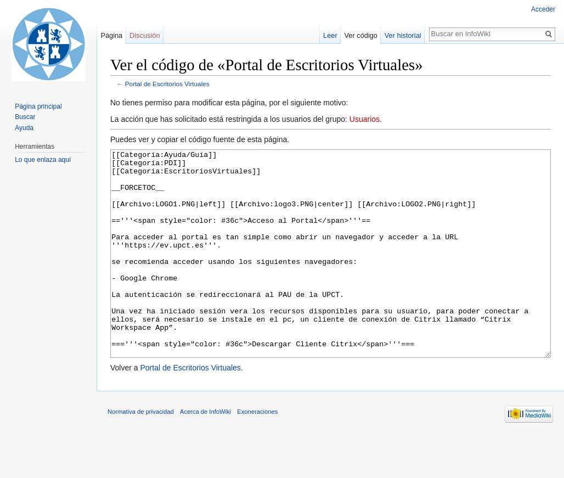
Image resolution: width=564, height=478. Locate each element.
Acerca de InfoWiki (205, 452)
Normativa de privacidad (141, 452)
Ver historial (403, 35)
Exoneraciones (257, 452)
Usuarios (364, 119)
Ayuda (24, 128)
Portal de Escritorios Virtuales (167, 83)
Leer (330, 35)
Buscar (25, 117)
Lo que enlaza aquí (43, 160)
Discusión (144, 35)
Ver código (361, 35)
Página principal (38, 106)
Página (111, 35)
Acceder (543, 9)
